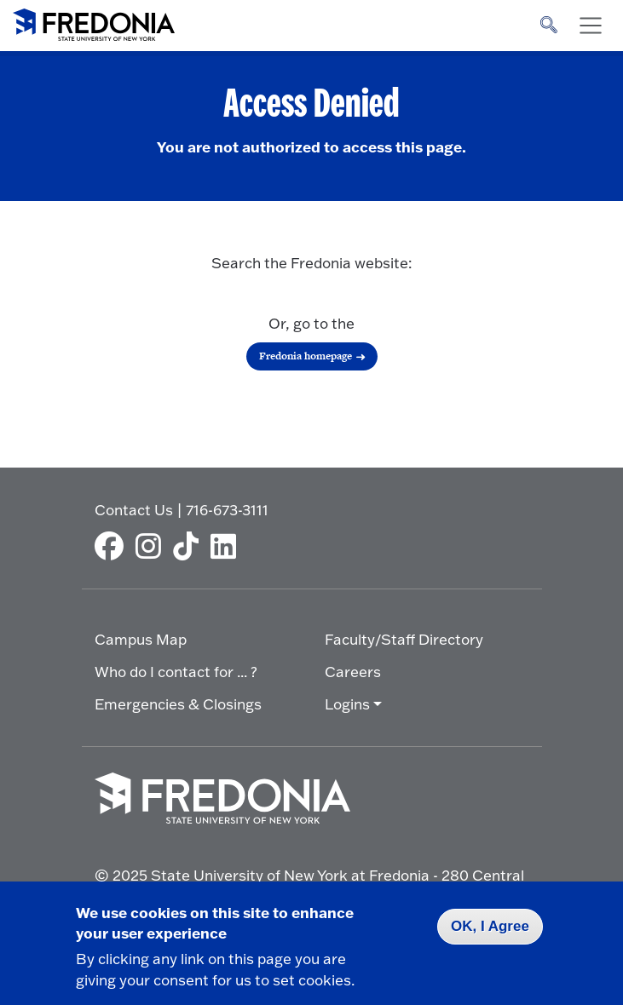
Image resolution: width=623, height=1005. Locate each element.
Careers (353, 672)
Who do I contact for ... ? (176, 672)
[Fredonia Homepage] (94, 21)
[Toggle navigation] (590, 25)
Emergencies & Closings (178, 704)
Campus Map (141, 639)
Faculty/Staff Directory (404, 639)
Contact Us (134, 510)
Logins (347, 704)
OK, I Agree (490, 926)
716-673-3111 (227, 510)
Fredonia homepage (305, 356)
